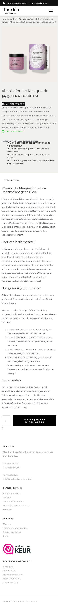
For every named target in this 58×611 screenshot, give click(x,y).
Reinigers (8, 567)
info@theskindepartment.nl (17, 479)
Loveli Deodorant (11, 578)
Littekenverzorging (13, 575)
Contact (7, 497)
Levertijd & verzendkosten (16, 505)
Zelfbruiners (9, 570)
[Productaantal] (6, 420)
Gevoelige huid (11, 582)
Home (5, 19)
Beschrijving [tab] (12, 180)
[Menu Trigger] (51, 11)
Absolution (24, 19)
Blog (5, 536)
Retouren (8, 509)
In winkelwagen (13, 103)
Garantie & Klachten (13, 501)
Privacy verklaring (12, 532)
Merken (13, 19)
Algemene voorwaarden (15, 528)
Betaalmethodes (11, 493)
